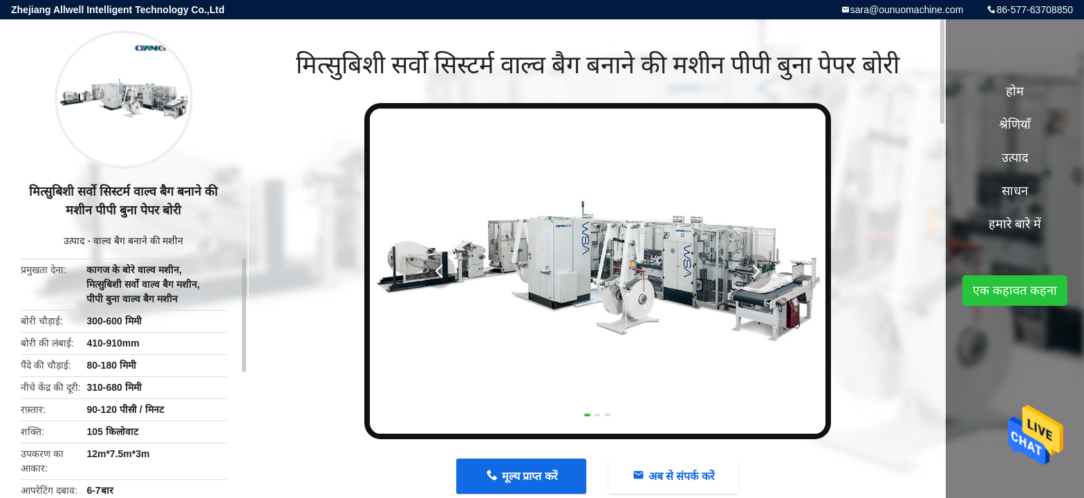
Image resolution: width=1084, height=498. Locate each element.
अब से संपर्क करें (681, 476)
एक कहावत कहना (1015, 290)
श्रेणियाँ (1015, 124)
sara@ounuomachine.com (907, 9)
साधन (1015, 191)
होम (1015, 91)
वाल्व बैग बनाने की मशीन (138, 240)
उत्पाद (74, 240)
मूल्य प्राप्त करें (530, 476)
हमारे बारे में (1015, 224)
